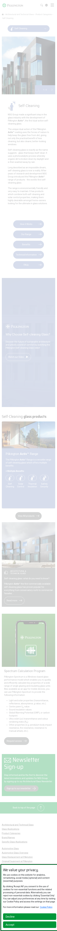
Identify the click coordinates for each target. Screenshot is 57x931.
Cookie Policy (46, 907)
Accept (10, 924)
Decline (10, 916)
